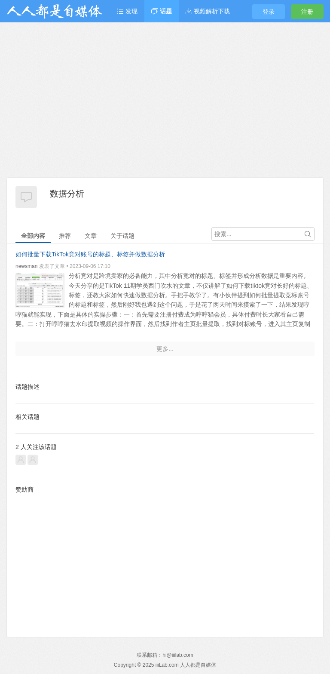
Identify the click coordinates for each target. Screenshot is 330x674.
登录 (269, 11)
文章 (91, 235)
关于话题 (122, 235)
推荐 (65, 235)
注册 (307, 11)
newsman (26, 266)
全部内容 (33, 235)
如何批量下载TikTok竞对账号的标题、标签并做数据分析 (90, 254)
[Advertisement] (165, 112)
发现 (127, 11)
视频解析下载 (208, 11)
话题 (161, 11)
